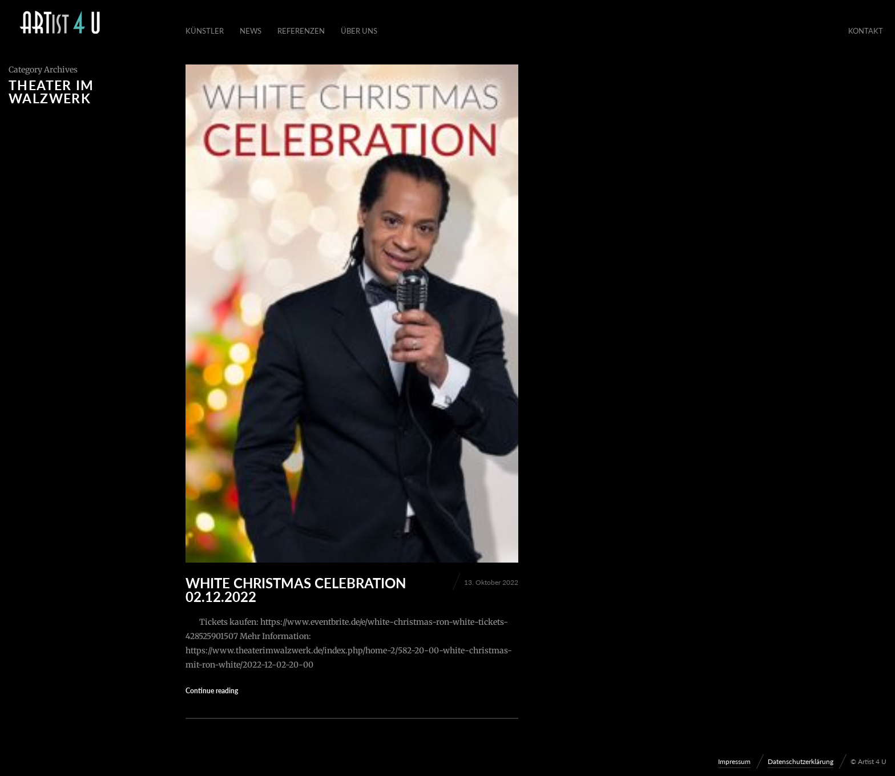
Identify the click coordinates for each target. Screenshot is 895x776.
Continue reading (212, 690)
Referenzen (301, 30)
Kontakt (865, 30)
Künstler (205, 30)
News (250, 30)
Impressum (734, 761)
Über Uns (359, 30)
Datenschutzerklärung (800, 761)
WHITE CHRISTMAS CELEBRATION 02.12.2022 (296, 590)
